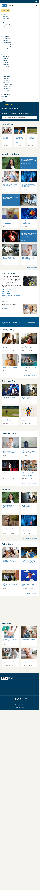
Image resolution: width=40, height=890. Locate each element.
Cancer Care (5, 62)
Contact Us (3, 101)
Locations (3, 54)
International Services (7, 48)
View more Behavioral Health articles (29, 483)
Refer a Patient (4, 96)
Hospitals (4, 68)
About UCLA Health (6, 76)
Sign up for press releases (7, 297)
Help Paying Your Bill (7, 46)
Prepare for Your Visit (7, 38)
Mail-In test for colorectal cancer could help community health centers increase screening (29, 185)
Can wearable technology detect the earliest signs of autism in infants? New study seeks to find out (29, 258)
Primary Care (5, 58)
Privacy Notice (11, 702)
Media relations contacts (7, 289)
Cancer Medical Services (7, 28)
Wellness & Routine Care (7, 32)
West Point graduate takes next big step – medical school (32, 137)
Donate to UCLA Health (7, 84)
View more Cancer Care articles (30, 538)
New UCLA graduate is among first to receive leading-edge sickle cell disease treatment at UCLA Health (29, 561)
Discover (3, 74)
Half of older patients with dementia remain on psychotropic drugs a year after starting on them (10, 222)
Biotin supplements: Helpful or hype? (10, 367)
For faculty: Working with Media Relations (11, 295)
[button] (19, 94)
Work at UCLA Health (7, 86)
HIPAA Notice (4, 702)
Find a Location (6, 18)
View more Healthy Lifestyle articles (29, 375)
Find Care (3, 14)
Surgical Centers (6, 64)
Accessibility (34, 702)
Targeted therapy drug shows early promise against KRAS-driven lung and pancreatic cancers (28, 222)
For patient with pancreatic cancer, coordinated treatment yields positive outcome (10, 584)
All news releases (5, 291)
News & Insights (6, 78)
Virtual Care (5, 20)
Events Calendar (6, 82)
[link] (19, 163)
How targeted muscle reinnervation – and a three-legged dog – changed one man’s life (7, 138)
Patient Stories (5, 80)
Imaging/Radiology (6, 66)
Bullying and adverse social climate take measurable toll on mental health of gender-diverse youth (29, 451)
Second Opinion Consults (7, 24)
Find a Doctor (5, 16)
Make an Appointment (7, 22)
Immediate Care (6, 56)
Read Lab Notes (5, 308)
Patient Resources (5, 36)
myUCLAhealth (4, 99)
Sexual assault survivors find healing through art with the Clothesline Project (29, 584)
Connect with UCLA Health (8, 90)
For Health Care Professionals (8, 88)
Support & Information (7, 42)
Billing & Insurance (6, 40)
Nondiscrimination (19, 702)
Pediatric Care (5, 60)
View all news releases (32, 267)
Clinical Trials (5, 30)
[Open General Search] (36, 1)
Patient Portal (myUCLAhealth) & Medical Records (12, 44)
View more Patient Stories (31, 593)
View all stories (33, 150)
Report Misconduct (27, 702)
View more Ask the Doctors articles (29, 670)
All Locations (5, 70)
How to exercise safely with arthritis (29, 367)
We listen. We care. (20, 704)
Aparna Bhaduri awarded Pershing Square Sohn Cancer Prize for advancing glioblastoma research (9, 506)
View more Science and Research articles (28, 427)
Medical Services (6, 26)
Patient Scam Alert (6, 50)
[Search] (36, 117)
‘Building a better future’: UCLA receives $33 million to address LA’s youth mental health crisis (29, 474)
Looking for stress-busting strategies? (10, 472)
